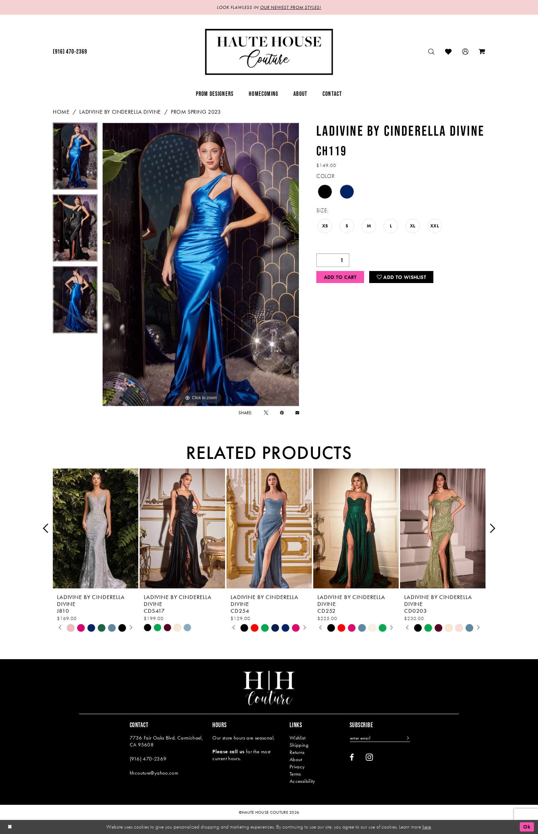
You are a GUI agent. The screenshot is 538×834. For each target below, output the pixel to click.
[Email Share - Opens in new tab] (297, 413)
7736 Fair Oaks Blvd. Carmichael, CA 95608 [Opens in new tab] (166, 741)
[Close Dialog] (10, 827)
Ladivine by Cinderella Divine (120, 111)
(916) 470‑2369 (148, 758)
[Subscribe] (407, 738)
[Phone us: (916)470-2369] (70, 52)
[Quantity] (332, 260)
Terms (295, 773)
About (296, 759)
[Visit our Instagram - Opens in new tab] (369, 757)
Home (61, 111)
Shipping (299, 745)
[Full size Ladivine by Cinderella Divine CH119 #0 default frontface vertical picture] (201, 264)
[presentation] (95, 528)
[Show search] (431, 51)
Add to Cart (340, 277)
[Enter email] (380, 738)
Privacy (297, 766)
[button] (465, 51)
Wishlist (297, 737)
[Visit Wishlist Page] (448, 51)
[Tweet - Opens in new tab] (266, 412)
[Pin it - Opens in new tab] (282, 412)
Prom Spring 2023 (196, 111)
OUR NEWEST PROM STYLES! (290, 7)
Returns (297, 752)
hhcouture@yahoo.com (154, 772)
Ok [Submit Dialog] (526, 826)
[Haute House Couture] (269, 52)
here (426, 826)
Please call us (228, 751)
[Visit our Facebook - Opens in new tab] (352, 757)
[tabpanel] (75, 158)
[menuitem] (70, 52)
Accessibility (302, 781)
